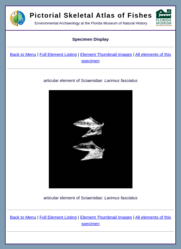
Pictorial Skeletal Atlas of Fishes (91, 15)
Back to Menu (23, 54)
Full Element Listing (58, 54)
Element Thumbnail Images (106, 54)
